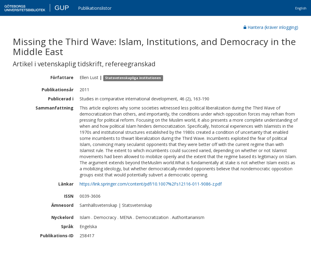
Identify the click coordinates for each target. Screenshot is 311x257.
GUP (61, 8)
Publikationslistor (94, 8)
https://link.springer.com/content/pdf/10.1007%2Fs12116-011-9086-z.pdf (151, 184)
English (300, 8)
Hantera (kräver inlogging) (271, 27)
